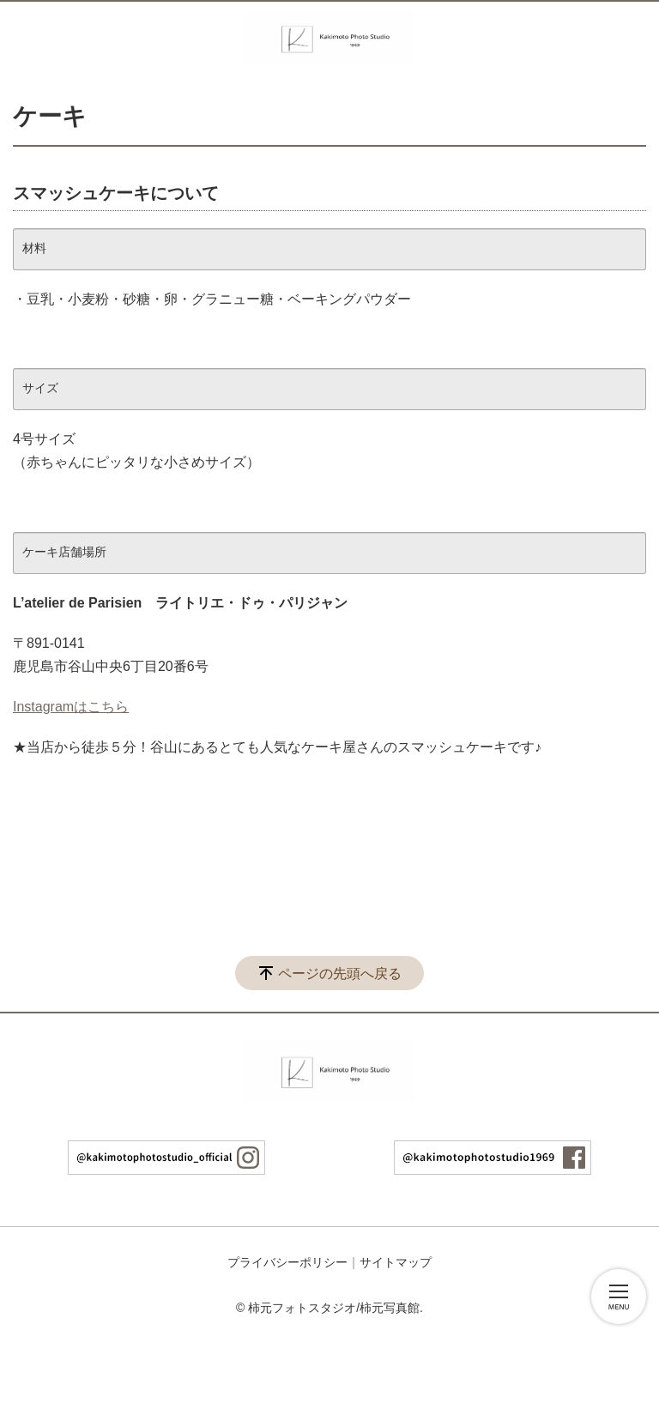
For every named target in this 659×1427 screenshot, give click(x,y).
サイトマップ (396, 1262)
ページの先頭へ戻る (340, 973)
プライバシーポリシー (287, 1262)
